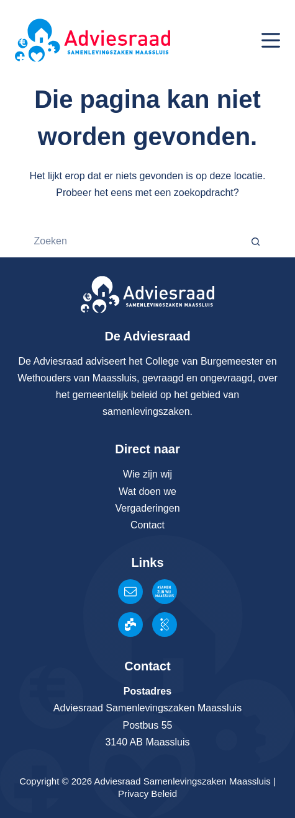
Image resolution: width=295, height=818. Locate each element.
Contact (147, 525)
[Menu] (270, 40)
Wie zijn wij (147, 474)
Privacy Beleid (147, 793)
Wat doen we (147, 491)
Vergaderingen (147, 508)
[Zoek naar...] (132, 241)
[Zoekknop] (256, 241)
